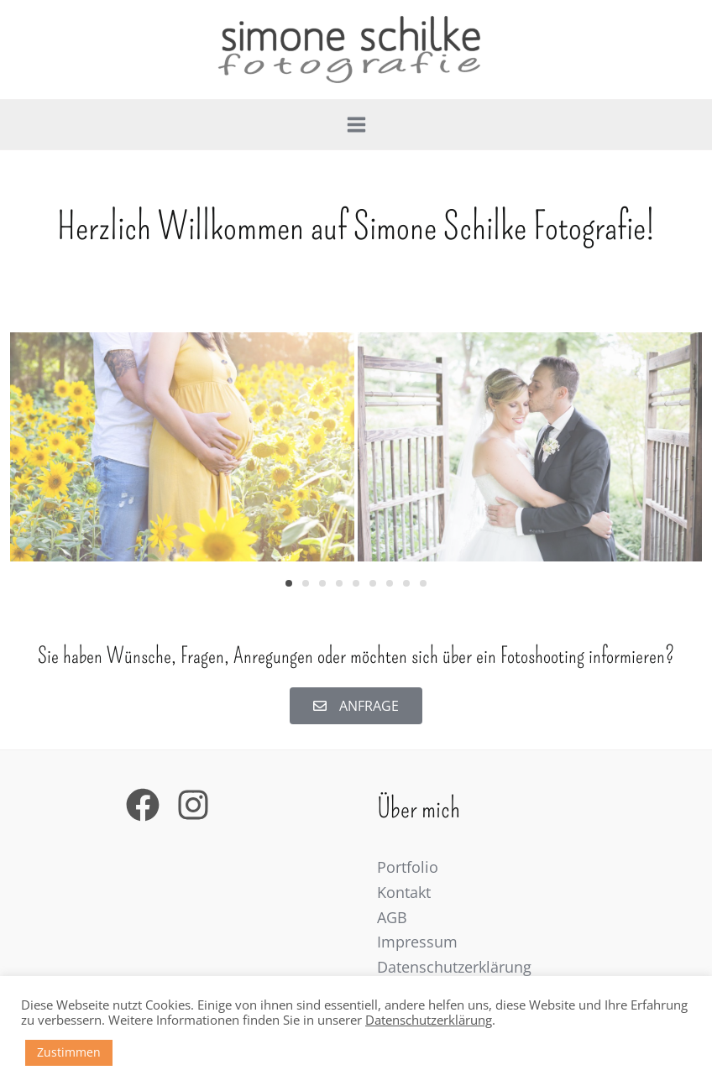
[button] (288, 583)
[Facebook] (143, 805)
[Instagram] (193, 805)
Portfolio (407, 867)
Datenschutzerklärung (454, 967)
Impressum (417, 942)
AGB (392, 917)
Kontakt (404, 892)
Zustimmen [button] (69, 1052)
